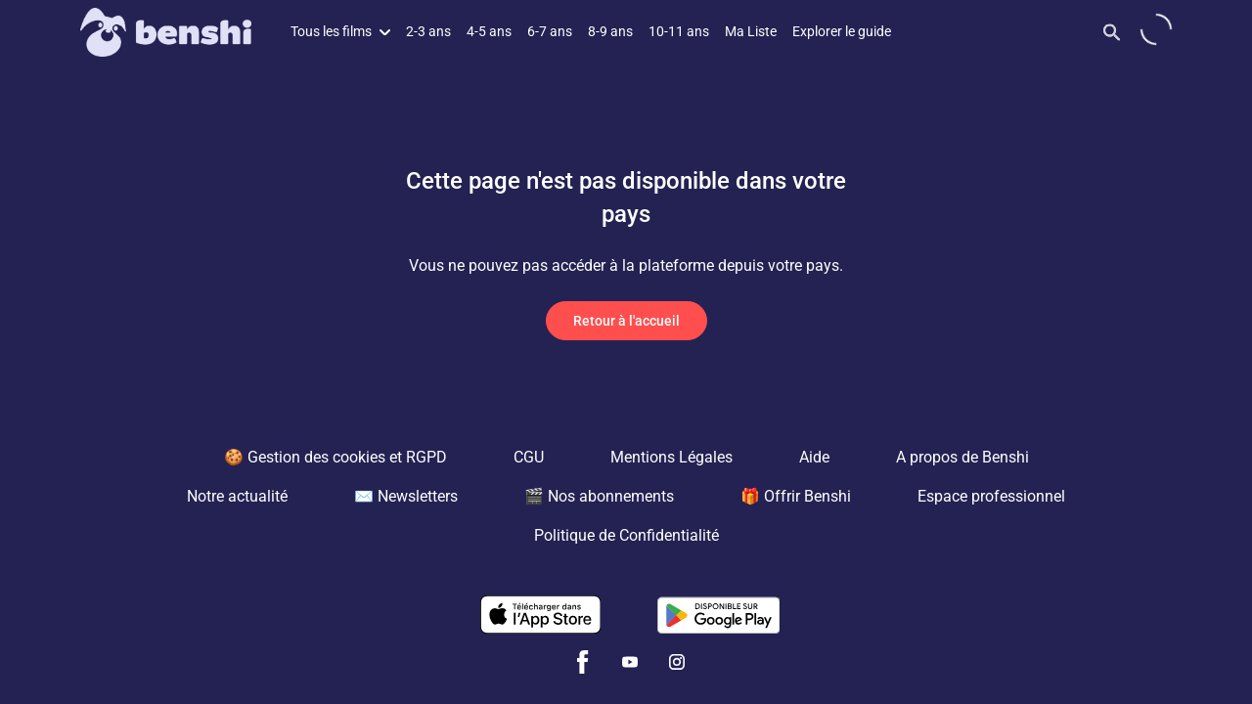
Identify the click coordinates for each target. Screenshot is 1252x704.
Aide (814, 457)
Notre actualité (237, 496)
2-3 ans (428, 31)
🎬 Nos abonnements (599, 496)
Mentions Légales (671, 457)
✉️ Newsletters (406, 496)
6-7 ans (549, 31)
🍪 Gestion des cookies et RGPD (335, 457)
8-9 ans (610, 31)
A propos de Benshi (962, 457)
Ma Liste (751, 31)
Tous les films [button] (340, 31)
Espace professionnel (991, 496)
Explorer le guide (841, 31)
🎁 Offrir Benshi (795, 496)
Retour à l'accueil (626, 321)
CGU (529, 457)
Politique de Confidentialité (626, 535)
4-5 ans (489, 31)
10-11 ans (678, 31)
